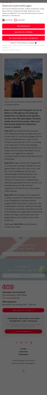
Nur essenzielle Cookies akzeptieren (23, 38)
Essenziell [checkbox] (9, 20)
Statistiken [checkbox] (21, 20)
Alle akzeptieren (23, 26)
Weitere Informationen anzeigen (23, 43)
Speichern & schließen (23, 32)
